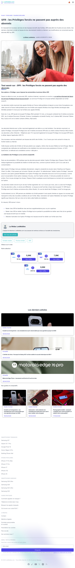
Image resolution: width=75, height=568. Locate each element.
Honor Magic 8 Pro (7, 450)
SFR (30, 240)
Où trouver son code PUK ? (9, 508)
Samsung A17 (5, 440)
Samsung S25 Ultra (7, 488)
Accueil (3, 15)
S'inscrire (37, 550)
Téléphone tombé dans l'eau (10, 502)
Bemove (39, 560)
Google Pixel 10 (6, 447)
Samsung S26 (5, 484)
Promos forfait (20, 240)
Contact (3, 516)
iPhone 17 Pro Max (7, 461)
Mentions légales (6, 519)
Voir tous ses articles (10, 234)
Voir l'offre (28, 259)
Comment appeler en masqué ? (10, 498)
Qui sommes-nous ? (7, 534)
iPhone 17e (4, 470)
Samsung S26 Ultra (7, 481)
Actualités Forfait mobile (19, 15)
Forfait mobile (9, 15)
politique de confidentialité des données (62, 552)
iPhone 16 (4, 474)
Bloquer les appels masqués (9, 505)
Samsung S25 (5, 491)
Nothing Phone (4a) (7, 453)
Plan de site (4, 531)
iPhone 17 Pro (5, 464)
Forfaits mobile (7, 240)
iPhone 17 (4, 467)
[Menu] (73, 2)
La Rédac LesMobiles (29, 37)
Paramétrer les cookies (8, 527)
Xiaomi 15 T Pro (6, 443)
